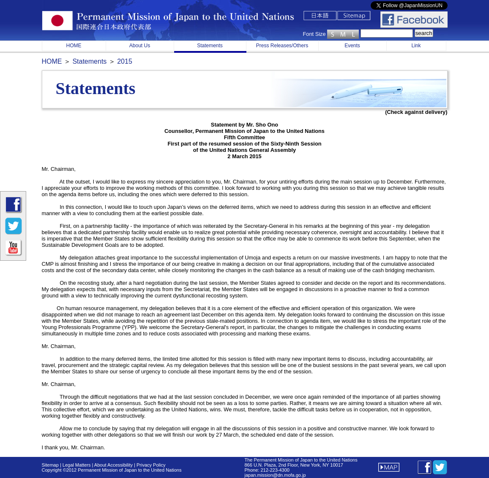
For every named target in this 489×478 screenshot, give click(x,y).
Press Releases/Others (282, 46)
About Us (139, 46)
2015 (124, 61)
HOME (74, 46)
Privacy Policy (151, 464)
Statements (210, 46)
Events (352, 46)
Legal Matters (76, 464)
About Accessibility (114, 464)
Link (416, 46)
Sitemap (50, 464)
